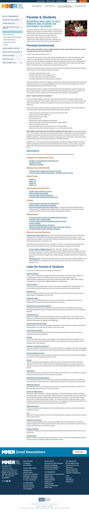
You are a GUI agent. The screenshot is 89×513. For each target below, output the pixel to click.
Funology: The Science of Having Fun (38, 346)
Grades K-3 (32, 179)
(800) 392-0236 (13, 474)
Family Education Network (35, 330)
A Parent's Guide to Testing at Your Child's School (44, 203)
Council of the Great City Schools (37, 323)
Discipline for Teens (35, 163)
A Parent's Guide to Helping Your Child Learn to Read (45, 171)
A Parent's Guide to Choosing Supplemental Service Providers (48, 221)
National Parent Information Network (38, 378)
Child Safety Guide (32, 298)
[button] (75, 38)
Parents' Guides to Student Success (40, 249)
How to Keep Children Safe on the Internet (42, 225)
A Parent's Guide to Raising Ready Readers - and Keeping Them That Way (51, 173)
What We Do (49, 6)
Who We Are (36, 6)
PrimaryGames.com (33, 406)
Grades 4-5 (32, 181)
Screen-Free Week (35, 223)
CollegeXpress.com (32, 314)
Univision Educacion (33, 429)
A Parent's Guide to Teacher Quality (40, 219)
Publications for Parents (34, 420)
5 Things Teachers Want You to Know (40, 191)
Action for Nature (32, 284)
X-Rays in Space (31, 435)
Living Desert (31, 371)
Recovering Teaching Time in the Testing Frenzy (43, 207)
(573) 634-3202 (12, 472)
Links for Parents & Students (49, 267)
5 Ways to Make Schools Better (39, 193)
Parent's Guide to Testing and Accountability (42, 205)
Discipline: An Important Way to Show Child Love (43, 161)
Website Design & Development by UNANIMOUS (62, 508)
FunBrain (29, 337)
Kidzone (29, 360)
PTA (28, 413)
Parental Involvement (43, 45)
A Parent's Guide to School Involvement (41, 195)
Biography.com (31, 291)
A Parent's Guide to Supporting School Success (43, 197)
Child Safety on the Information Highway (39, 306)
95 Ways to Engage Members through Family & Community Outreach (50, 227)
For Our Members (64, 6)
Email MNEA (5, 478)
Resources (33, 151)
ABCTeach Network (33, 273)
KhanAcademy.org (34, 258)
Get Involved (80, 6)
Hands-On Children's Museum (35, 353)
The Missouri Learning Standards (37, 235)
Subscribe (79, 452)
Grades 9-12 (33, 185)
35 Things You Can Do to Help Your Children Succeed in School (48, 217)
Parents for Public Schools (35, 391)
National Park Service (33, 384)
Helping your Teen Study (36, 164)
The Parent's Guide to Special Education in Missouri (45, 229)
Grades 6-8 (32, 183)
